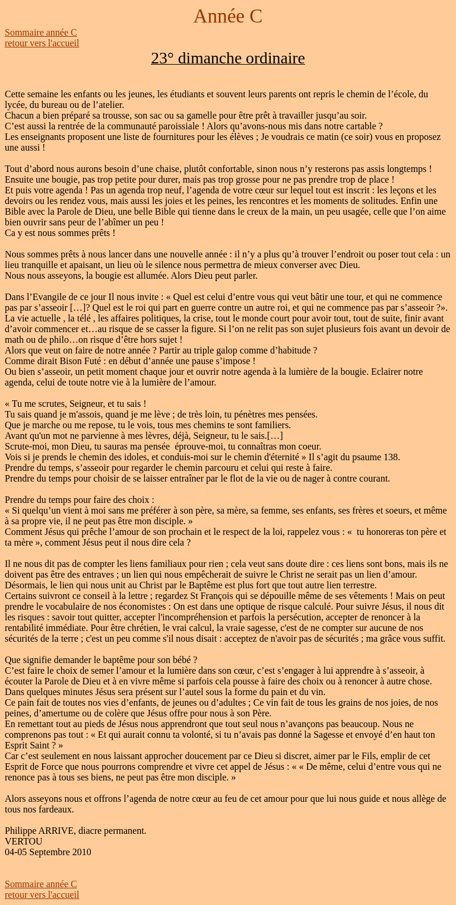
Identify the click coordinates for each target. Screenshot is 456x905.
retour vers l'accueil (42, 43)
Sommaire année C (41, 32)
